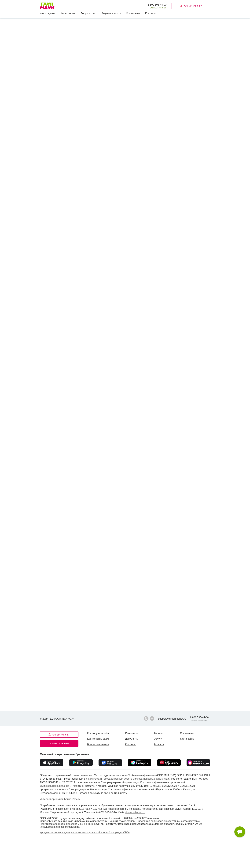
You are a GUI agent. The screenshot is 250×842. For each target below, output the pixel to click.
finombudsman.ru (135, 812)
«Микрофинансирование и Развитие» (62, 786)
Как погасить (67, 13)
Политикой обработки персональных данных (66, 824)
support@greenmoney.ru (172, 718)
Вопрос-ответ (88, 13)
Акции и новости (111, 13)
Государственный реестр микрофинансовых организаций (136, 778)
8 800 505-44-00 (157, 4)
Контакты (150, 13)
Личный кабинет (191, 5)
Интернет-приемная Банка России (60, 799)
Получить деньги (59, 743)
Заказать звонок (158, 8)
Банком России (93, 778)
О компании (133, 13)
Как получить (47, 13)
